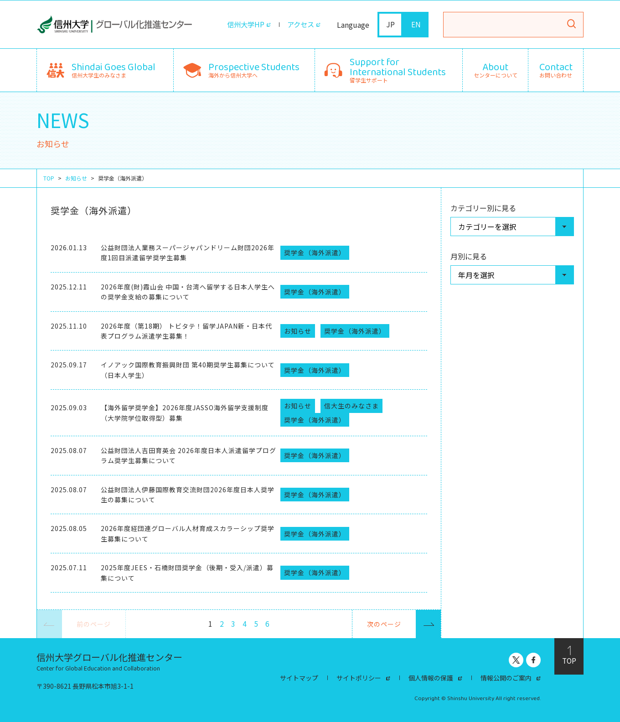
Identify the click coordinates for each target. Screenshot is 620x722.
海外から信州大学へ (254, 69)
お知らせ (76, 178)
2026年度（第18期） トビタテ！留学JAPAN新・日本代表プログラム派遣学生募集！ (186, 330)
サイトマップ (299, 677)
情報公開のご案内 (506, 677)
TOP (48, 178)
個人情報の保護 (430, 677)
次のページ (404, 624)
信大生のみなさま (351, 405)
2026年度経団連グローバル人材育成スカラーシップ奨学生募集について (187, 533)
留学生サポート (398, 69)
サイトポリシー (358, 677)
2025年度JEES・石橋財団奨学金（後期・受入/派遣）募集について (187, 572)
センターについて (495, 70)
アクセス (299, 24)
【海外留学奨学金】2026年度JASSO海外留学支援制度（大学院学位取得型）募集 (185, 412)
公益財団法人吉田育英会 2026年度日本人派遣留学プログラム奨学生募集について (188, 455)
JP (390, 24)
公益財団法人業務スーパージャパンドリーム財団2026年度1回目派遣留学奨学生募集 (187, 252)
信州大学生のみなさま (113, 69)
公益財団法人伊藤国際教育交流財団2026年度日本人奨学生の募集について (187, 494)
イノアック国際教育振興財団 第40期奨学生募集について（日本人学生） (188, 369)
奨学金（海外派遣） (315, 252)
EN (416, 24)
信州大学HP (243, 24)
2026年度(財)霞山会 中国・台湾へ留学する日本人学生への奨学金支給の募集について (188, 291)
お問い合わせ (556, 70)
